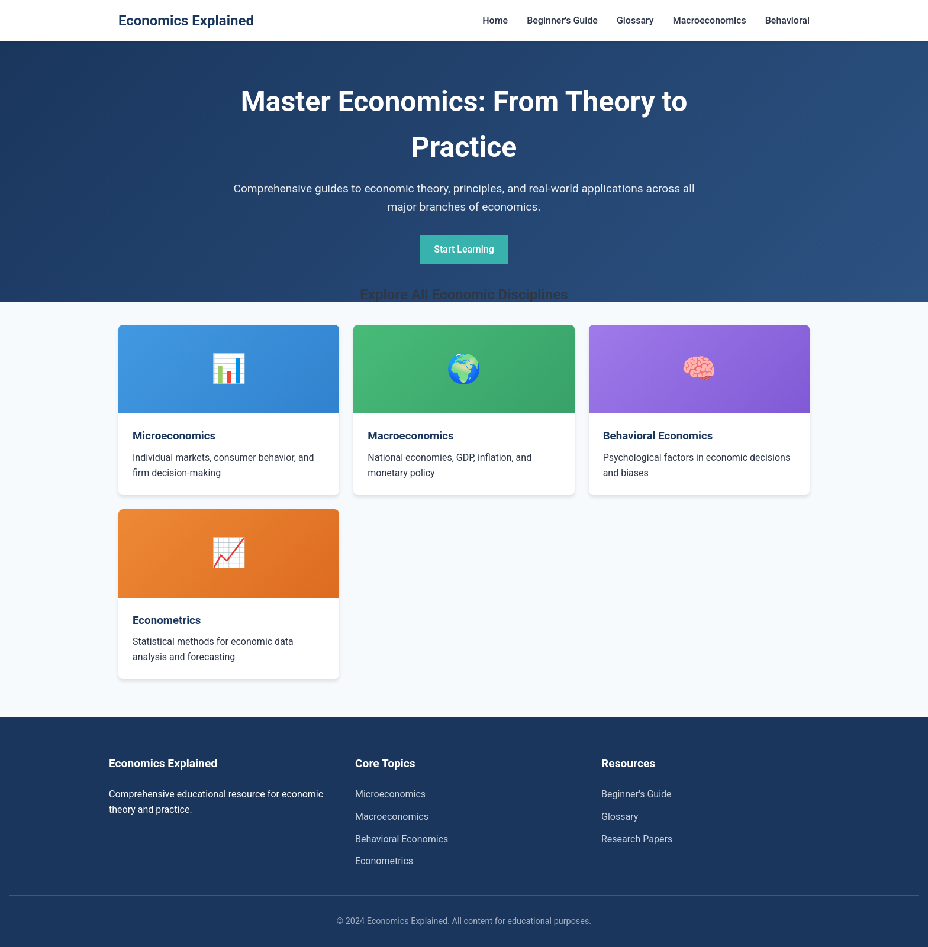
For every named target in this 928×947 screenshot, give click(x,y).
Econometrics (384, 861)
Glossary (635, 20)
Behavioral (787, 20)
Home (495, 20)
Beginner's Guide (562, 20)
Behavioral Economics (401, 839)
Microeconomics (390, 794)
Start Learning (464, 249)
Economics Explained (186, 20)
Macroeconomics (709, 20)
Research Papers (636, 839)
